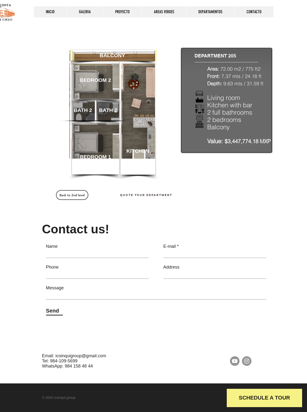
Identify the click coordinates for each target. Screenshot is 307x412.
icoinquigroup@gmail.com (81, 355)
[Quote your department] (146, 195)
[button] (138, 151)
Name (52, 246)
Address (171, 267)
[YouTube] (234, 361)
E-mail (169, 246)
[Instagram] (246, 361)
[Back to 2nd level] (72, 195)
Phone (52, 267)
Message (55, 288)
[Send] (54, 311)
